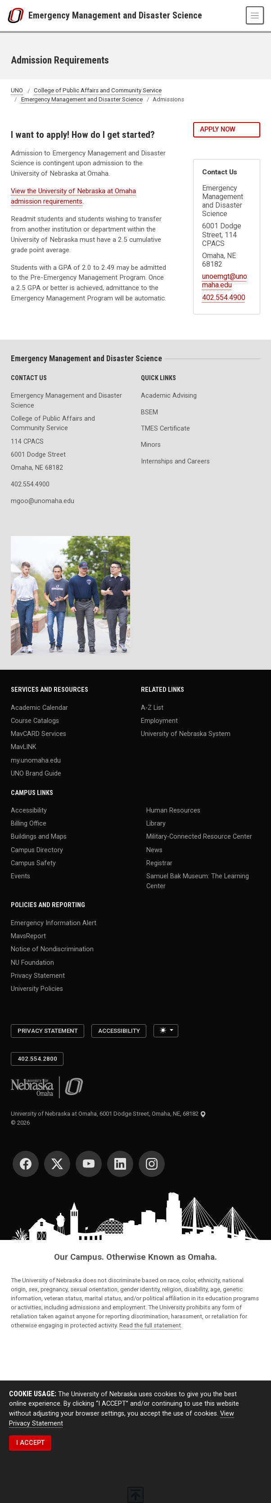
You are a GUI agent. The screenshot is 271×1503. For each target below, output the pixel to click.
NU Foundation (32, 962)
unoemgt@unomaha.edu (224, 280)
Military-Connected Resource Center (199, 836)
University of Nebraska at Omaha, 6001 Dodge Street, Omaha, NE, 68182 (108, 1113)
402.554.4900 (223, 297)
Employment (159, 720)
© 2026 (21, 1122)
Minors (151, 445)
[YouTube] (89, 1164)
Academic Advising (169, 396)
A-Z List (152, 707)
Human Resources (173, 810)
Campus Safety (33, 863)
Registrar (159, 863)
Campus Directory (37, 850)
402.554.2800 (37, 1058)
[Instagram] (152, 1164)
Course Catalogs (35, 720)
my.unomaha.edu (36, 760)
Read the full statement (150, 1325)
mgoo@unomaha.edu (42, 501)
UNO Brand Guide (36, 773)
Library (156, 823)
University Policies (37, 989)
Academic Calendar (39, 707)
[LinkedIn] (120, 1164)
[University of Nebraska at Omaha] (17, 15)
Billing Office (28, 823)
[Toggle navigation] (255, 15)
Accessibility (29, 810)
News (154, 850)
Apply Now (217, 129)
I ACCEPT (30, 1443)
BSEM (149, 412)
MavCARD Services (38, 734)
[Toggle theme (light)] (166, 1030)
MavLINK (23, 747)
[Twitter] (57, 1164)
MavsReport (28, 936)
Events (20, 876)
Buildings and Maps (39, 836)
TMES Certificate (165, 428)
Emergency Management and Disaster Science (115, 15)
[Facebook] (26, 1164)
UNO (17, 90)
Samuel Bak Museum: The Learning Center (197, 881)
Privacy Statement (38, 975)
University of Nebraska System (185, 734)
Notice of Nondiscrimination (52, 949)
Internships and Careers (175, 461)
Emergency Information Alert (53, 922)
